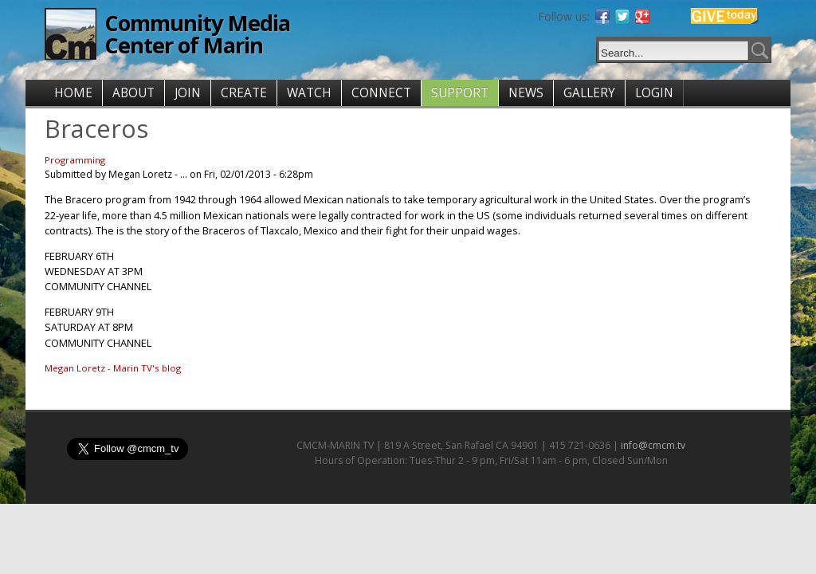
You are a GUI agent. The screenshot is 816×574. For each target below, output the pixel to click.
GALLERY (589, 93)
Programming (75, 160)
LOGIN (654, 93)
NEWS (525, 93)
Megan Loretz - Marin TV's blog (113, 368)
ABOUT (133, 93)
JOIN (188, 93)
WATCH (309, 93)
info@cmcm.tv (653, 445)
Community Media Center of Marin (197, 34)
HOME (73, 93)
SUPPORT (459, 93)
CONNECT (381, 93)
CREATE (244, 93)
